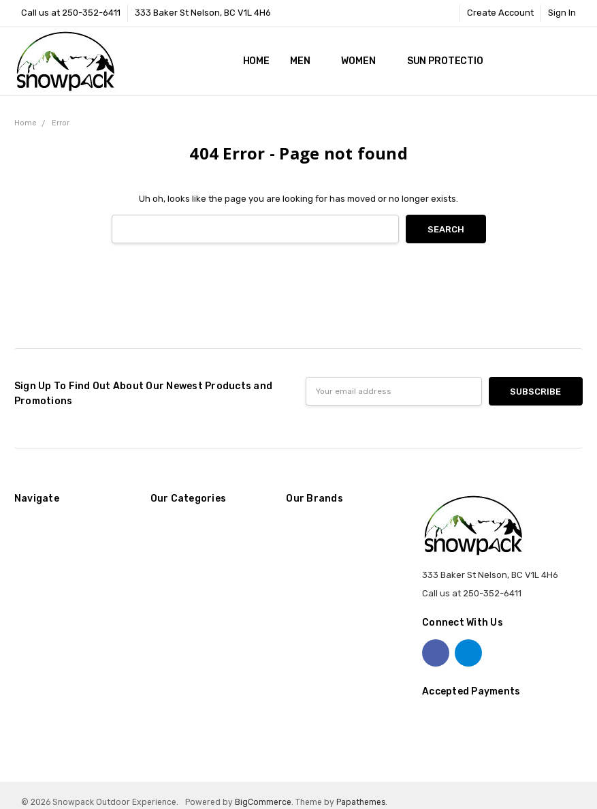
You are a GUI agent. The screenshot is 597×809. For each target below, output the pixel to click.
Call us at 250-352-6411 (70, 12)
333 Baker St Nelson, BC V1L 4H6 (203, 12)
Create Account (500, 12)
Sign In (562, 12)
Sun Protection (448, 61)
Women (363, 61)
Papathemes (360, 802)
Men (305, 61)
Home (256, 61)
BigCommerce (263, 802)
